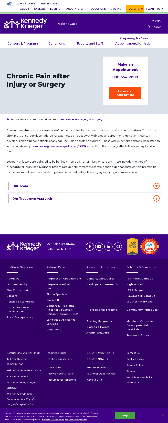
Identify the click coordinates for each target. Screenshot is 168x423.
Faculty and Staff (90, 43)
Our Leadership (17, 284)
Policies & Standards (20, 301)
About (24, 8)
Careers (40, 8)
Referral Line (23, 353)
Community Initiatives (142, 309)
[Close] (162, 415)
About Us (13, 278)
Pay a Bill (53, 300)
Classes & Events (97, 326)
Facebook (90, 246)
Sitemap (131, 371)
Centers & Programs (23, 43)
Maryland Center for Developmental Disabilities (140, 325)
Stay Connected (17, 290)
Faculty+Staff (75, 8)
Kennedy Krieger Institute (8, 119)
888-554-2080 (50, 3)
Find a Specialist (58, 294)
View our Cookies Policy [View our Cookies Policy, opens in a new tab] (53, 419)
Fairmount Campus (139, 278)
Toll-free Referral (17, 362)
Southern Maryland (139, 301)
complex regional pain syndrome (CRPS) (59, 146)
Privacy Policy (134, 365)
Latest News (54, 367)
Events (55, 8)
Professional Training (101, 309)
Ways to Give (26, 3)
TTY (18, 376)
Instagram (118, 246)
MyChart (116, 8)
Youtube (99, 246)
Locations (98, 8)
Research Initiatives (100, 267)
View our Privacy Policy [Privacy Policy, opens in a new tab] (76, 419)
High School (134, 284)
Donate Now (95, 359)
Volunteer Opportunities (101, 373)
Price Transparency (20, 317)
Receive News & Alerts (60, 373)
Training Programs (99, 321)
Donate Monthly (98, 352)
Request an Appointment (125, 93)
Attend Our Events (97, 367)
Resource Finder (137, 335)
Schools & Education (141, 267)
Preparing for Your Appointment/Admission (134, 40)
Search (156, 27)
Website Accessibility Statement (139, 380)
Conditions (56, 43)
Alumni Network (97, 332)
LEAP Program (136, 290)
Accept (125, 415)
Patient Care (23, 119)
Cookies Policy (135, 359)
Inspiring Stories (56, 352)
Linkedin (108, 246)
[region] (84, 415)
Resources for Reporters (61, 379)
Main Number (24, 370)
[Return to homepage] (25, 24)
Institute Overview (20, 267)
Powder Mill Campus (140, 295)
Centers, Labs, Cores (100, 278)
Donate (133, 8)
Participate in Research (102, 284)
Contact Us (133, 352)
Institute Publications (60, 359)
